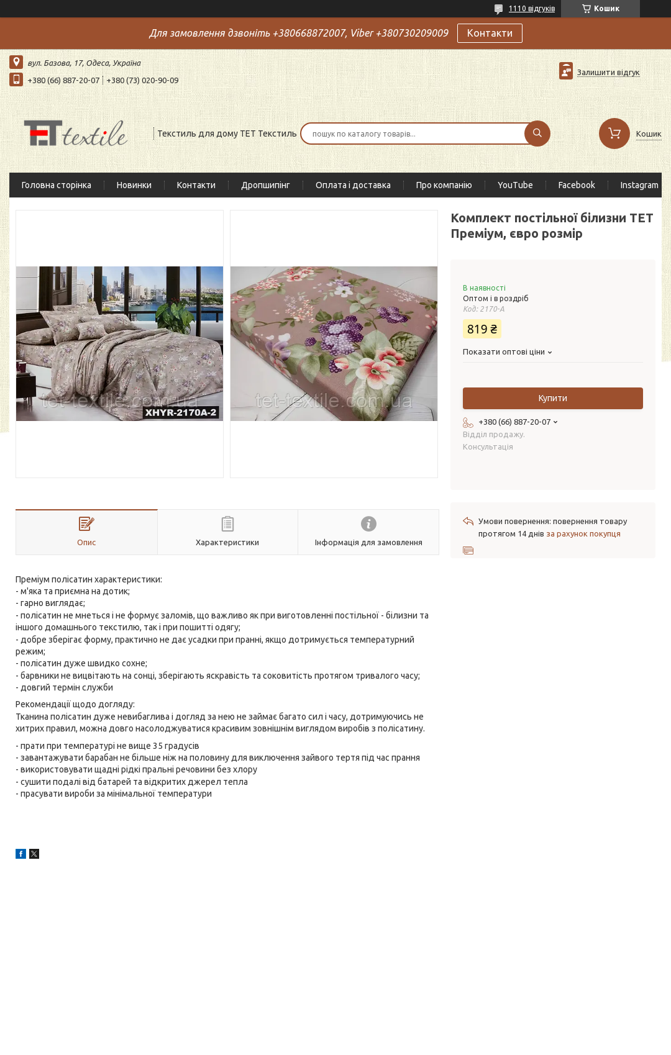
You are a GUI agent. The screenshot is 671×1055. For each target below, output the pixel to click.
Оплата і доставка (353, 185)
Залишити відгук (608, 72)
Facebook (577, 185)
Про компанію (444, 185)
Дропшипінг (265, 185)
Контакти (490, 32)
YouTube (515, 185)
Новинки (134, 185)
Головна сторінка (56, 185)
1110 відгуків (532, 8)
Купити (553, 398)
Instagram (640, 185)
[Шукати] (537, 133)
